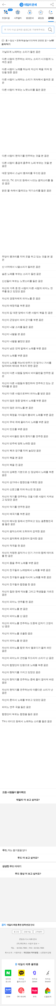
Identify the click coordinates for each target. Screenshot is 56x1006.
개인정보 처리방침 (30, 953)
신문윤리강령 (45, 953)
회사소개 (8, 953)
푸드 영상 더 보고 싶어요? (28, 873)
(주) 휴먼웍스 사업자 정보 (28, 944)
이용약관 (17, 953)
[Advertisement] (28, 123)
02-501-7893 (22, 948)
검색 (50, 29)
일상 (12, 40)
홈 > (5, 40)
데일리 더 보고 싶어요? (28, 800)
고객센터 (38, 932)
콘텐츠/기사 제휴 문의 (28, 939)
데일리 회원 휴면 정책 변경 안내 (17, 924)
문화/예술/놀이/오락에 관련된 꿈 (32, 40)
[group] (6, 15)
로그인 (16, 932)
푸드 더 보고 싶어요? (28, 858)
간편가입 (27, 932)
